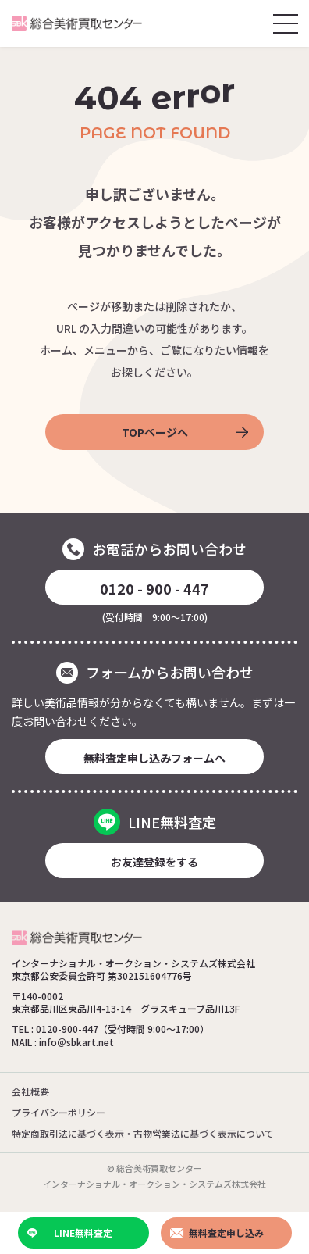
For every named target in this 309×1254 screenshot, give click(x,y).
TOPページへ (185, 432)
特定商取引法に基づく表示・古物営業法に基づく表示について (143, 1133)
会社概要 (30, 1091)
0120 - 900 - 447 (154, 588)
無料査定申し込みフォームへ (154, 758)
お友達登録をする (154, 862)
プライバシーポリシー (58, 1112)
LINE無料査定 (70, 1232)
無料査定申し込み (217, 1232)
